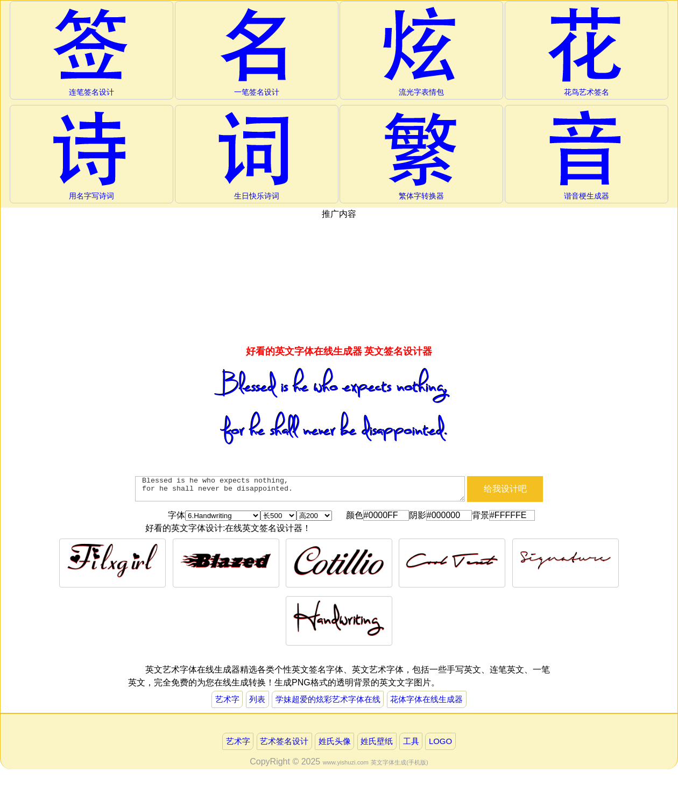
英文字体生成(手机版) (399, 766)
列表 (251, 701)
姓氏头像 (334, 744)
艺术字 (220, 701)
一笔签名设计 (256, 52)
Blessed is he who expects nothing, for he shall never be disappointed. (300, 493)
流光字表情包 (422, 52)
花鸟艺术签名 (587, 52)
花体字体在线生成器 (432, 701)
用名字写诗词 (91, 156)
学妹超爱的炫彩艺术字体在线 (327, 701)
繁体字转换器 (422, 156)
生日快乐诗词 (256, 156)
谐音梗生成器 (587, 156)
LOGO (447, 744)
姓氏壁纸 (379, 744)
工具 (415, 744)
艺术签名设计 (281, 744)
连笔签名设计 (91, 52)
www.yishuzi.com (346, 766)
